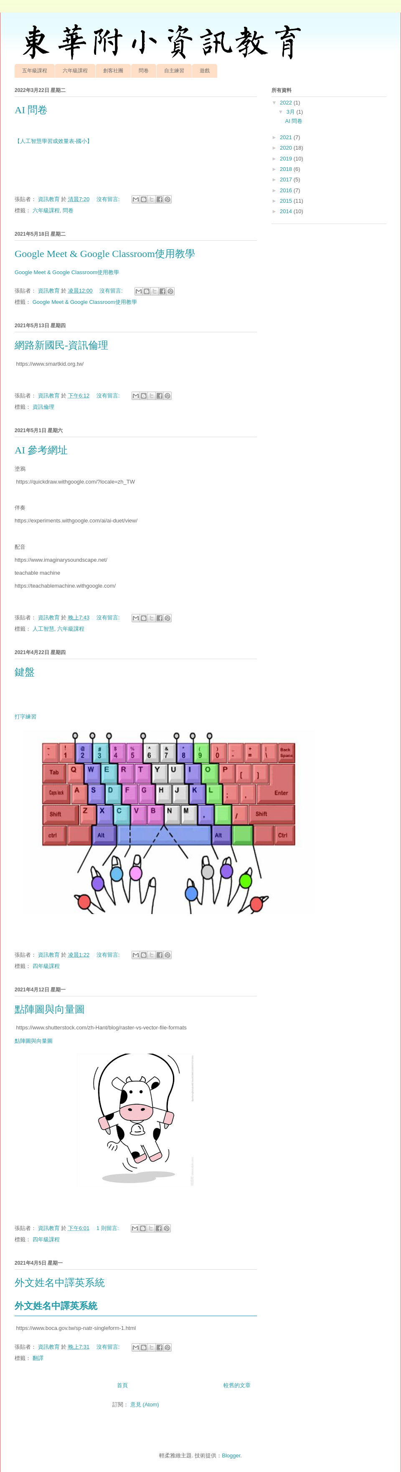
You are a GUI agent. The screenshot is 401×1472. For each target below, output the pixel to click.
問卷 (144, 71)
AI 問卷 (31, 109)
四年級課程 (46, 966)
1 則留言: (108, 1228)
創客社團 (113, 71)
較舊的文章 (237, 1385)
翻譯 (38, 1358)
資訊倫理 (43, 407)
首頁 (122, 1385)
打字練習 (25, 716)
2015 (287, 201)
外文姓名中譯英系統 (60, 1282)
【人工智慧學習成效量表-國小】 (53, 141)
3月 (292, 112)
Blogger (231, 1455)
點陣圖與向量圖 (50, 1009)
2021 (287, 137)
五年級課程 (34, 71)
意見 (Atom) (144, 1404)
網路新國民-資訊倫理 (61, 345)
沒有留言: (108, 199)
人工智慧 (43, 629)
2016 (287, 190)
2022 (287, 102)
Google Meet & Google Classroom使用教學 (105, 253)
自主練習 (174, 71)
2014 (287, 211)
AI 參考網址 (41, 450)
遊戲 (205, 71)
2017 (287, 179)
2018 (287, 169)
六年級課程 (75, 71)
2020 (287, 148)
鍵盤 (25, 672)
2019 (287, 158)
